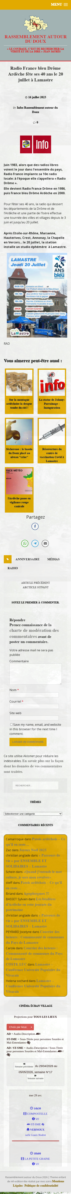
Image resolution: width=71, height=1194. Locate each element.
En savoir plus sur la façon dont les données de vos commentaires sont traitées (33, 766)
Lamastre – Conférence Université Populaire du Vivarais (33, 970)
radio (13, 568)
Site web (15, 713)
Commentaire (19, 661)
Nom (13, 690)
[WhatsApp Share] (24, 543)
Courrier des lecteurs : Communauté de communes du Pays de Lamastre (35, 937)
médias (53, 559)
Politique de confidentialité (41, 1186)
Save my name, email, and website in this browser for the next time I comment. (35, 729)
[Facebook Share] (35, 526)
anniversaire (28, 559)
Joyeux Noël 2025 (33, 850)
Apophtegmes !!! (36, 893)
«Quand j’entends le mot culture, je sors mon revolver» (34, 874)
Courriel (15, 701)
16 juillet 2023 (37, 97)
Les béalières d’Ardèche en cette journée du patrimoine (30, 904)
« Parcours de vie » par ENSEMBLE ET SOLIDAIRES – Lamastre (33, 861)
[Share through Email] (45, 543)
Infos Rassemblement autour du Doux (37, 110)
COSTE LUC (16, 964)
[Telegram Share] (35, 543)
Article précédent (35, 583)
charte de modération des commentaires (34, 633)
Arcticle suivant (35, 587)
